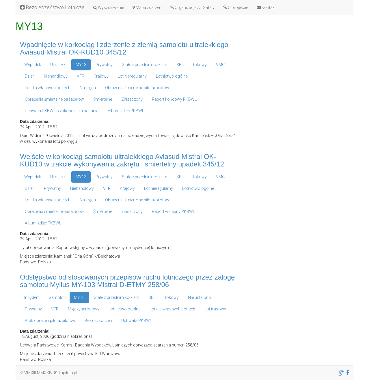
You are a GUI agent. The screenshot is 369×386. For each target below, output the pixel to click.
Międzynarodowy (83, 309)
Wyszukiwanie (108, 7)
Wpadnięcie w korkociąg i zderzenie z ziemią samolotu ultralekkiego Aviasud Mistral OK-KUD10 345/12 (124, 48)
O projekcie (235, 7)
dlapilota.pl (65, 372)
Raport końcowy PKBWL (174, 99)
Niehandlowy (56, 76)
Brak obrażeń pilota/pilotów (50, 320)
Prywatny (104, 64)
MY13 (81, 64)
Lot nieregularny (132, 76)
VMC (220, 64)
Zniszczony (132, 99)
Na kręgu (88, 87)
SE (178, 64)
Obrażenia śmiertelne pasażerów (54, 99)
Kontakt (266, 7)
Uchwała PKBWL (136, 320)
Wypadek (32, 64)
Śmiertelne (102, 99)
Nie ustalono (199, 297)
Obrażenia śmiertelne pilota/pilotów (137, 87)
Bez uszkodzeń (98, 320)
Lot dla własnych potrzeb (47, 87)
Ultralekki (58, 64)
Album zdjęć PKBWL (126, 110)
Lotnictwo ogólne (172, 76)
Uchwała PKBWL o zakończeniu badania (61, 110)
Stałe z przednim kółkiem (144, 64)
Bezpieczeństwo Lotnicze (52, 7)
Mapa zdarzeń (147, 7)
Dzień (30, 76)
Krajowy (101, 76)
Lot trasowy (215, 309)
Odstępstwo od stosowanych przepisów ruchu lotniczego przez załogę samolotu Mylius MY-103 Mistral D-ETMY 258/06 (127, 280)
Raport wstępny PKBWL (173, 211)
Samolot (57, 297)
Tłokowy (199, 64)
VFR (80, 76)
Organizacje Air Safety (192, 7)
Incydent (32, 297)
